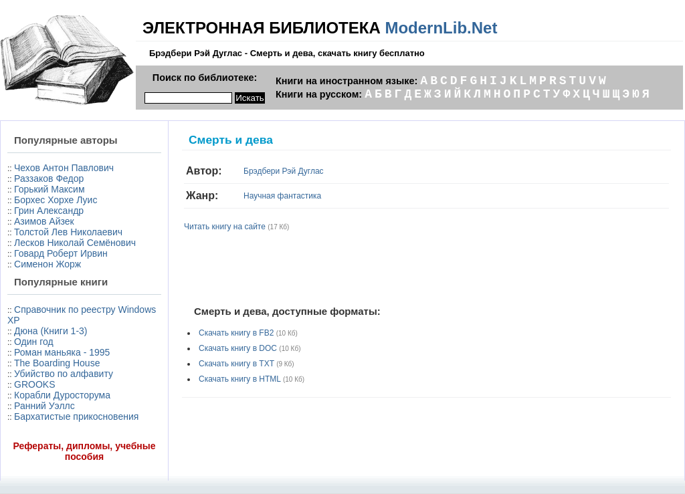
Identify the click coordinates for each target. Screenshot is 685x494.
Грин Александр (49, 210)
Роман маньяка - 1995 (62, 352)
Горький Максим (49, 189)
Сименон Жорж (47, 264)
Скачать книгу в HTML (240, 379)
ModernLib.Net (441, 28)
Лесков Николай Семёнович (75, 242)
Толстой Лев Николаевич (68, 232)
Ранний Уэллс (44, 405)
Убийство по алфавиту (63, 373)
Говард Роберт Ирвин (61, 253)
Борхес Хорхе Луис (55, 200)
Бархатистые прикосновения (76, 416)
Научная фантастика (282, 196)
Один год (34, 341)
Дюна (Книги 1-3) (50, 331)
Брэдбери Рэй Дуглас (283, 171)
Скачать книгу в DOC (238, 348)
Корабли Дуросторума (62, 395)
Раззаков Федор (49, 178)
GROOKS (34, 384)
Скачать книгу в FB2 (236, 333)
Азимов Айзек (44, 221)
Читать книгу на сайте (225, 226)
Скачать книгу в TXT (236, 363)
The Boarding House (57, 363)
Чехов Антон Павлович (64, 167)
